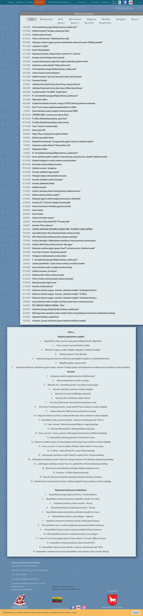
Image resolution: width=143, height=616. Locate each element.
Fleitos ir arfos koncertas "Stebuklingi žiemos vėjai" (51, 39)
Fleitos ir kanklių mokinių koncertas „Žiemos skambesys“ (53, 279)
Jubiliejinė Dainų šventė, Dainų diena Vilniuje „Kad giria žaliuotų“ (56, 84)
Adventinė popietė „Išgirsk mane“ (44, 283)
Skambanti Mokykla (39, 81)
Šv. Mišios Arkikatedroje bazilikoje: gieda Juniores (50, 123)
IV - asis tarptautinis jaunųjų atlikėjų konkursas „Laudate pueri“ (55, 96)
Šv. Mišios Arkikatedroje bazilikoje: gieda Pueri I (49, 119)
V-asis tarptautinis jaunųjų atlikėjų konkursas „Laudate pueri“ (54, 69)
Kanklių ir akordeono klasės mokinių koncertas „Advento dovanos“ (56, 191)
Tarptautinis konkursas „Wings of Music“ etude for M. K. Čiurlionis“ (56, 54)
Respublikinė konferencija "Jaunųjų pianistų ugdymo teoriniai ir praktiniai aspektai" (63, 142)
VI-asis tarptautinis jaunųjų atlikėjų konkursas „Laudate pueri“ (54, 27)
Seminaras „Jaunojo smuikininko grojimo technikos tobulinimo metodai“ (59, 321)
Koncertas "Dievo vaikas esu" (42, 225)
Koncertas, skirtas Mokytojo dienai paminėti (48, 58)
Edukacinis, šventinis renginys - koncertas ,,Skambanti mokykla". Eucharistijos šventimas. (64, 290)
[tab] (32, 19)
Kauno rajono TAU (38, 130)
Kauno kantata (37, 210)
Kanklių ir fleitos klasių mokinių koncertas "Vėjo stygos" (52, 245)
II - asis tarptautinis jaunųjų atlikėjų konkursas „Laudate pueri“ (54, 260)
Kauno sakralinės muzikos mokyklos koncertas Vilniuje (52, 267)
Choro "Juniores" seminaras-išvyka (45, 126)
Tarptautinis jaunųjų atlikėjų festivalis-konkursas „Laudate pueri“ (55, 309)
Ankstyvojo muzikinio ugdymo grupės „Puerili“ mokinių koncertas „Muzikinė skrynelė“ (63, 248)
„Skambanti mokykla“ (40, 46)
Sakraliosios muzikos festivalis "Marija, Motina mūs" (51, 65)
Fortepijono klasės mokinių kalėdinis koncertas (49, 176)
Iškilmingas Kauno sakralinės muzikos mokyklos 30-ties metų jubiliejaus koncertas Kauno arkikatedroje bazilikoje (73, 313)
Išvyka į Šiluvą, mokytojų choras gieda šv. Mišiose (50, 134)
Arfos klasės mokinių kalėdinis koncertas (47, 164)
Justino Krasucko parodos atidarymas (45, 73)
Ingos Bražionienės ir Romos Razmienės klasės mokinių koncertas (56, 233)
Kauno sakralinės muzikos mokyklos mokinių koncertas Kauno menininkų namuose (62, 302)
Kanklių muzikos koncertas (42, 35)
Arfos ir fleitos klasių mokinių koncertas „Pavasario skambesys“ (55, 237)
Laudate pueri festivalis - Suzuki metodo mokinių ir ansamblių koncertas (58, 264)
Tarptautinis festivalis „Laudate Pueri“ (45, 317)
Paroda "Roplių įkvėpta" (41, 50)
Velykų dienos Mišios (39, 100)
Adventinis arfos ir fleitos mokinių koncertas (48, 275)
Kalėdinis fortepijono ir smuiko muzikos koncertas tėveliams (54, 161)
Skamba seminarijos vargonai (43, 218)
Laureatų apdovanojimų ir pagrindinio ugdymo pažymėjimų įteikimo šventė (60, 62)
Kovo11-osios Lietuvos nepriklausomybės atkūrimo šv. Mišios (54, 107)
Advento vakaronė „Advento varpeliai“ (46, 195)
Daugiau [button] (74, 612)
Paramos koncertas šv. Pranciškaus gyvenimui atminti (51, 206)
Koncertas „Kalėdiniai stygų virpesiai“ (45, 172)
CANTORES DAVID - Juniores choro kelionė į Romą (50, 115)
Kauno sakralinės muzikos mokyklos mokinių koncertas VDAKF (55, 111)
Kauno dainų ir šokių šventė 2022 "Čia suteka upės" (51, 222)
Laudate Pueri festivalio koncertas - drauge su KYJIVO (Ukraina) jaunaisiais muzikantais (63, 103)
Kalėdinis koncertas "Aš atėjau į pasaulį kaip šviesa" (51, 31)
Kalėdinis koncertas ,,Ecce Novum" (44, 271)
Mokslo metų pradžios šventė (43, 138)
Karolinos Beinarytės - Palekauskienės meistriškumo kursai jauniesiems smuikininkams (64, 241)
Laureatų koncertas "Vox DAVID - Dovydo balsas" (49, 92)
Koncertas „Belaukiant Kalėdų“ (43, 184)
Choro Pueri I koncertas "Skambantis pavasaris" (49, 252)
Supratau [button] (136, 612)
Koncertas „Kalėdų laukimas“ (42, 287)
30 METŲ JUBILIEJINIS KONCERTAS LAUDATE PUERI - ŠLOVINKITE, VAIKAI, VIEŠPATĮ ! (62, 229)
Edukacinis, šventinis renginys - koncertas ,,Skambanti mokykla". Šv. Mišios (59, 294)
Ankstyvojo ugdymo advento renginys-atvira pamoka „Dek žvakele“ (56, 199)
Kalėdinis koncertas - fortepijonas (44, 168)
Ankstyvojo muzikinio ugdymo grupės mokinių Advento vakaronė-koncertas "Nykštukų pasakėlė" (67, 42)
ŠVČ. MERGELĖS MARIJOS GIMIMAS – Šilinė (48, 306)
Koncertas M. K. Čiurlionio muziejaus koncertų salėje (51, 203)
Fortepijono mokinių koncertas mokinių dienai (49, 256)
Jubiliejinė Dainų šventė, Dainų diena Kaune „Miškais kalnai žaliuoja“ (57, 88)
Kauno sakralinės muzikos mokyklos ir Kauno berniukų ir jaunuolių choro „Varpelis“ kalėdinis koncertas (69, 157)
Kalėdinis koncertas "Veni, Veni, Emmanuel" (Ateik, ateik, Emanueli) (57, 77)
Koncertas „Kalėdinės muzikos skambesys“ (47, 180)
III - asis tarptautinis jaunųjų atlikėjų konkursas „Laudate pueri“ (55, 153)
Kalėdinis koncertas (39, 187)
